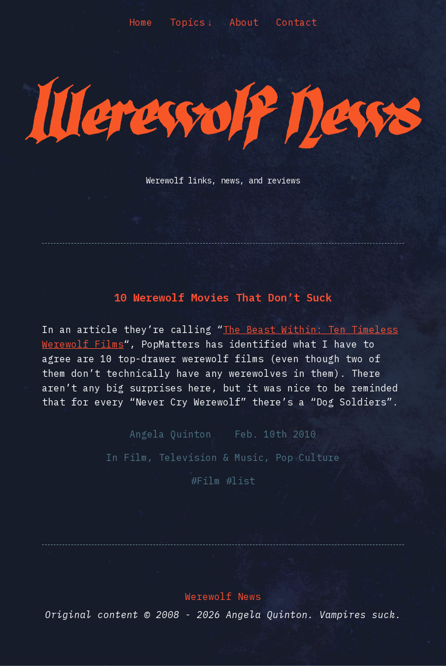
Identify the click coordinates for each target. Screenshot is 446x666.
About (244, 22)
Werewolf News (223, 596)
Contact (296, 22)
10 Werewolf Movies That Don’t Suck (223, 297)
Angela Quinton (170, 434)
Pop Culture (308, 457)
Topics (187, 22)
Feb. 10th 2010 (275, 434)
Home (140, 22)
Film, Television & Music (194, 457)
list (243, 481)
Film (208, 481)
